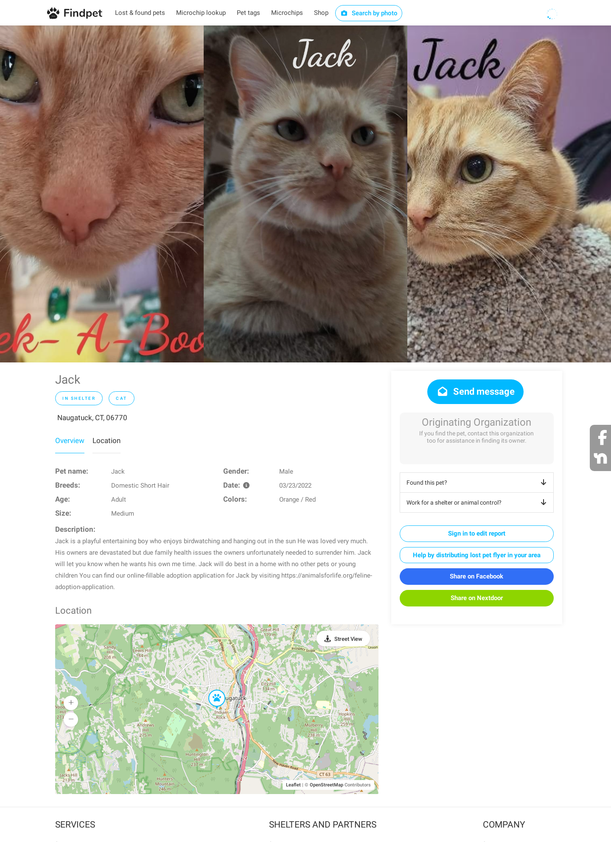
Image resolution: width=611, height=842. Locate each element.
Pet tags (248, 13)
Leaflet (293, 785)
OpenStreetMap (326, 785)
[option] (102, 193)
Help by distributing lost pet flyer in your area (477, 555)
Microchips (287, 13)
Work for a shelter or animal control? (477, 502)
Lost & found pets (140, 13)
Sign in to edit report (476, 533)
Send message (475, 391)
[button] (210, 690)
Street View (348, 639)
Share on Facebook (476, 576)
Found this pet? (477, 482)
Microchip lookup (201, 13)
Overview (69, 440)
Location (106, 440)
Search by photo (369, 13)
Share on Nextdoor (477, 598)
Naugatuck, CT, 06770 (92, 417)
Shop (321, 13)
